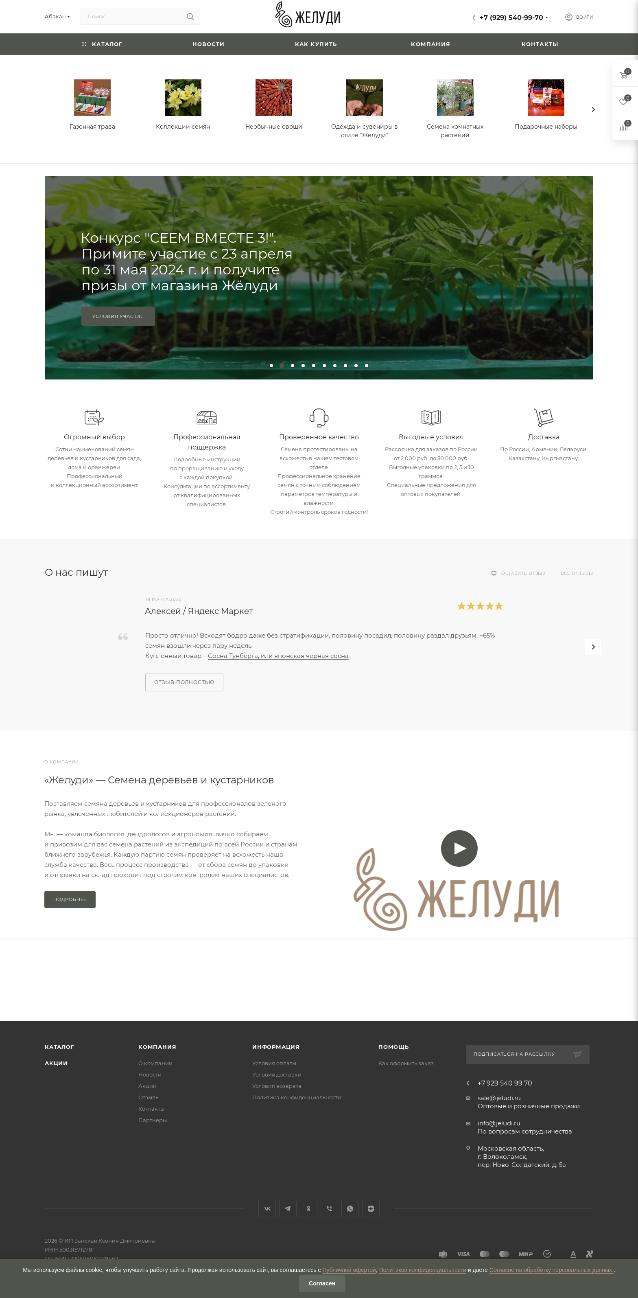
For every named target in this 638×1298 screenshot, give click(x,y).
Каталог (59, 1047)
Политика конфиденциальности (296, 1097)
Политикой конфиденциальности (422, 1270)
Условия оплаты (274, 1063)
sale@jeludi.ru (499, 1098)
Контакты (151, 1108)
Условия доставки (277, 1074)
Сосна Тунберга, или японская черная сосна (278, 656)
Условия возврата (277, 1086)
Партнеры (152, 1120)
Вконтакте (267, 1208)
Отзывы (149, 1097)
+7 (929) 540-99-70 (511, 18)
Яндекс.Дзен (371, 1208)
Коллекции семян (183, 126)
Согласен (322, 1283)
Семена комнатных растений (455, 131)
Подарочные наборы (546, 126)
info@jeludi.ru (499, 1123)
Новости (150, 1074)
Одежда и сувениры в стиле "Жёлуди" (364, 131)
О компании (155, 1063)
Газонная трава (92, 126)
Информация (276, 1047)
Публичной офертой (349, 1270)
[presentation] (593, 109)
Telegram (288, 1208)
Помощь (393, 1047)
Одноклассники (308, 1208)
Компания (157, 1047)
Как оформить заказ (406, 1063)
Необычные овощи (273, 126)
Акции (56, 1063)
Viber (329, 1208)
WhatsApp (350, 1208)
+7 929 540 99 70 (505, 1083)
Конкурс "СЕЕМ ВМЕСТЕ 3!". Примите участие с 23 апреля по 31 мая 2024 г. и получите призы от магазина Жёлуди (187, 261)
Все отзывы (577, 573)
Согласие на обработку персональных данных (551, 1270)
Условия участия (118, 316)
